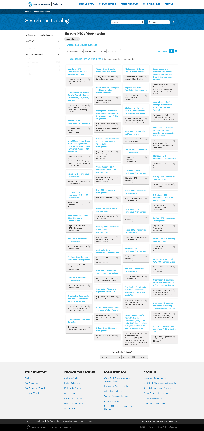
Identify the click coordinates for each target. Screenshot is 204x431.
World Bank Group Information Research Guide (117, 379)
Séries (27, 70)
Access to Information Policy (156, 378)
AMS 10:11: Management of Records (160, 383)
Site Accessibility (53, 421)
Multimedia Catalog (73, 388)
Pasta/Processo (31, 62)
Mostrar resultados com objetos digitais (119, 59)
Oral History (69, 393)
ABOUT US (169, 4)
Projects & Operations (74, 403)
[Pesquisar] (142, 22)
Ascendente (113, 51)
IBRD (51, 427)
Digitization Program (153, 398)
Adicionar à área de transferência (89, 79)
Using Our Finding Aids (114, 391)
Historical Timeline (33, 393)
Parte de (29, 41)
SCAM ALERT (146, 421)
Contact (89, 421)
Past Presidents (31, 383)
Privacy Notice (39, 421)
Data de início (91, 51)
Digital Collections (72, 383)
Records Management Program (157, 388)
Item (27, 66)
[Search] (127, 22)
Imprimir (162, 51)
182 (133, 357)
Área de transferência (176, 22)
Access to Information (70, 421)
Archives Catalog (71, 378)
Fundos (28, 74)
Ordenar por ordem (75, 51)
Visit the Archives (111, 401)
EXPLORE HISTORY (86, 4)
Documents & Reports (74, 398)
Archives (57, 4)
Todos (28, 45)
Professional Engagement (155, 403)
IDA (56, 427)
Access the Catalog (42, 11)
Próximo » (142, 357)
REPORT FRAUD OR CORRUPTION (165, 421)
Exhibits (28, 378)
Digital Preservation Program (156, 393)
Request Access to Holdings (116, 396)
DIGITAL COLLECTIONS (107, 4)
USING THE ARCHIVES (151, 4)
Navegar (158, 22)
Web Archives (70, 408)
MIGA (66, 427)
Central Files (30, 49)
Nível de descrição (34, 54)
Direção (103, 51)
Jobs (82, 421)
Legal (29, 421)
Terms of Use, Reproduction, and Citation (118, 407)
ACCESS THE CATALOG (129, 4)
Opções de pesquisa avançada (82, 44)
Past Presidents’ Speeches (36, 388)
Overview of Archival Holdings (117, 386)
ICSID (72, 427)
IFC (61, 427)
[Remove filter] (77, 39)
